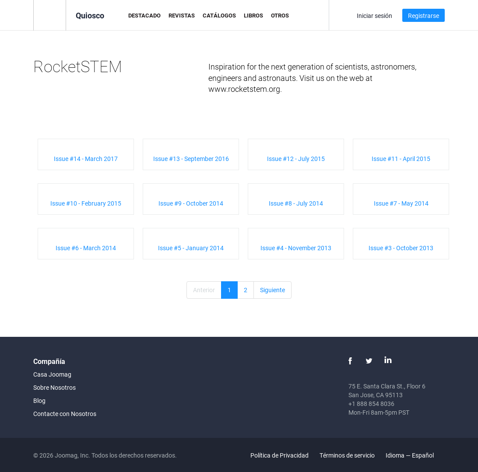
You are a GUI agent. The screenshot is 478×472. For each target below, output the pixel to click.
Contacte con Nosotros (64, 413)
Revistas (182, 15)
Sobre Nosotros (54, 387)
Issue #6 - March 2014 (86, 248)
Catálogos (219, 15)
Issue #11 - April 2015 (401, 158)
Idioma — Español (415, 455)
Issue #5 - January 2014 (191, 248)
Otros (280, 15)
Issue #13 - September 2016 (191, 158)
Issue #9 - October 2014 (190, 203)
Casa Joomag (52, 374)
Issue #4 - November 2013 (295, 248)
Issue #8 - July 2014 (296, 203)
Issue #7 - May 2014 (401, 203)
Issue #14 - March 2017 (86, 158)
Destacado (144, 15)
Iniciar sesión (374, 15)
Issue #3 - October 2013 (401, 248)
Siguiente (272, 290)
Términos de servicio (347, 455)
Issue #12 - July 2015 (296, 158)
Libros (253, 15)
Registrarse (423, 15)
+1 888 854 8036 (371, 403)
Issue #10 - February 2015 (85, 203)
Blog (39, 400)
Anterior (204, 290)
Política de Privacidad (279, 455)
